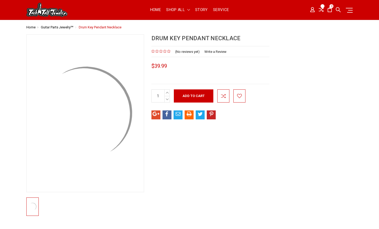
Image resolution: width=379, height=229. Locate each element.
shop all (178, 10)
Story (201, 10)
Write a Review (215, 52)
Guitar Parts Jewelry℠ (57, 27)
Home (155, 10)
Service (221, 10)
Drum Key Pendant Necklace (100, 27)
